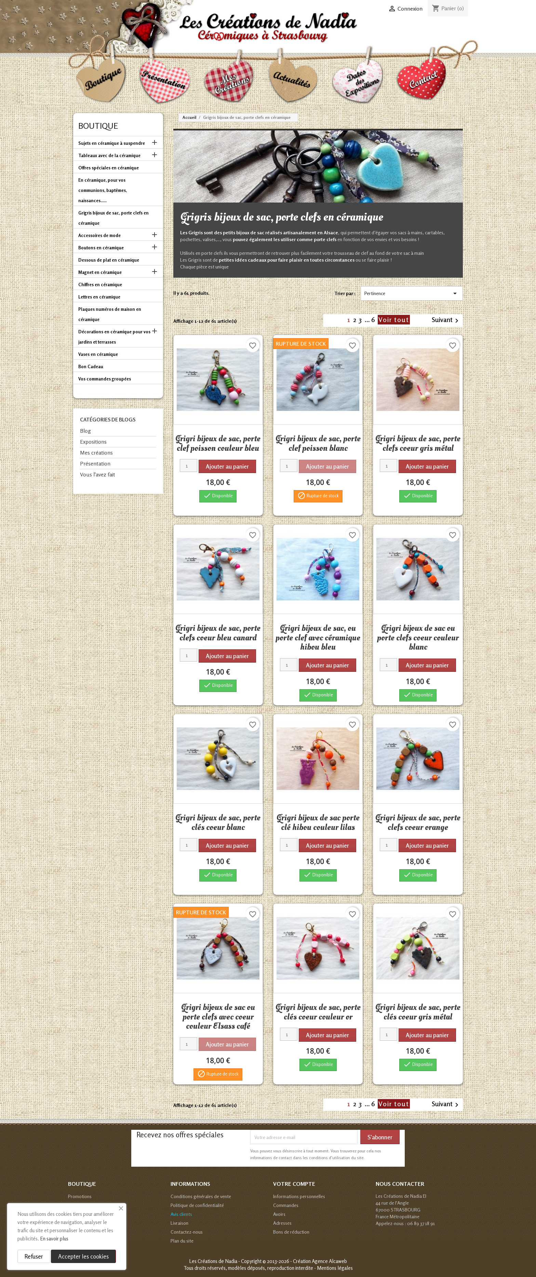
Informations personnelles (299, 1196)
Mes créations (96, 452)
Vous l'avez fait (97, 474)
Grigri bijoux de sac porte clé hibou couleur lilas (318, 822)
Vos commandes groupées (104, 378)
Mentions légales (335, 1268)
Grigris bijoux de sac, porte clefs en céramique (113, 218)
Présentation (95, 463)
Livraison (179, 1223)
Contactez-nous (187, 1232)
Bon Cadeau (90, 366)
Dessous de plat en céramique (108, 260)
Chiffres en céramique (100, 284)
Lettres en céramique (99, 297)
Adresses (282, 1223)
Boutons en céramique (101, 247)
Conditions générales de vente (201, 1196)
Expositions (93, 441)
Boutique (98, 126)
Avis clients (181, 1214)
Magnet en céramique (100, 272)
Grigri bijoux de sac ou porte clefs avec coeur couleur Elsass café (218, 1016)
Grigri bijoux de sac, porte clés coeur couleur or (318, 1012)
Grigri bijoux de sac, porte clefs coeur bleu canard (217, 632)
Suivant (446, 320)
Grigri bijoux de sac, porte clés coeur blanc (217, 822)
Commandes (285, 1205)
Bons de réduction (291, 1232)
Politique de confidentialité (197, 1205)
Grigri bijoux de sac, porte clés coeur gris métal (417, 1012)
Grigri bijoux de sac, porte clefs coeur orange (417, 822)
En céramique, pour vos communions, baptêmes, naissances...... (102, 190)
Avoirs (279, 1214)
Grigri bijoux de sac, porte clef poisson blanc (318, 443)
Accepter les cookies (83, 1256)
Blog (85, 430)
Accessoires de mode (99, 235)
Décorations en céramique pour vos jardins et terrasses (114, 337)
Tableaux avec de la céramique (109, 155)
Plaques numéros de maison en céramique (109, 314)
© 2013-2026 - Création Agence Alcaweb (305, 1261)
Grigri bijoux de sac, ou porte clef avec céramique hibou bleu (318, 637)
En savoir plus (54, 1238)
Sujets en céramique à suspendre (111, 143)
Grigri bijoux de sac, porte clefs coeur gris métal (417, 443)
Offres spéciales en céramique (108, 167)
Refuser (34, 1256)
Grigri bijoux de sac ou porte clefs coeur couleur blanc (418, 637)
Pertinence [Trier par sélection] (411, 293)
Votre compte (294, 1183)
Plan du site (182, 1241)
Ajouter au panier (227, 466)
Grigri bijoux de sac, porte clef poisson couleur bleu (217, 443)
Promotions (80, 1196)
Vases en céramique (98, 354)
